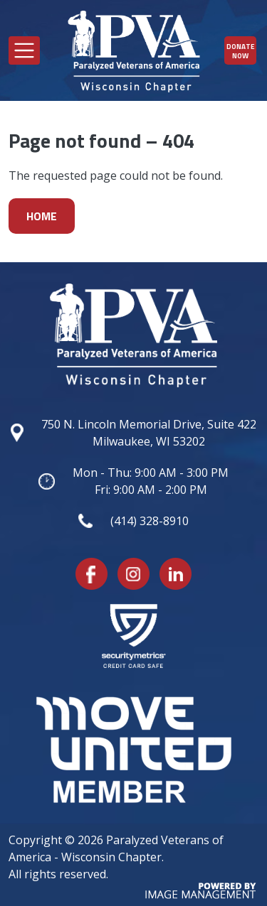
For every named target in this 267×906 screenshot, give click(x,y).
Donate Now (240, 51)
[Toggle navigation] (24, 50)
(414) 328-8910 (149, 521)
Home (41, 216)
